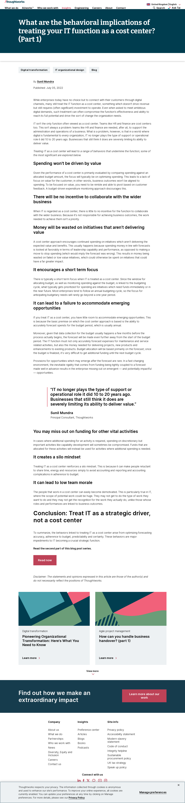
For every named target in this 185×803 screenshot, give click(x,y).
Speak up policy (117, 776)
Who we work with (59, 752)
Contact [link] (121, 12)
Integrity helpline (117, 760)
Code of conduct (117, 755)
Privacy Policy (77, 797)
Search (160, 12)
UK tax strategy (116, 772)
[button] (92, 682)
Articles (82, 743)
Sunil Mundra (45, 91)
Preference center (88, 739)
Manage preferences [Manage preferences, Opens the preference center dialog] (152, 792)
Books (82, 752)
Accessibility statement (121, 743)
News (51, 757)
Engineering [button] (82, 12)
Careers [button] (97, 12)
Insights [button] (66, 12)
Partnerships (55, 748)
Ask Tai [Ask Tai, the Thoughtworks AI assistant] (176, 11)
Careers (53, 769)
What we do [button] (11, 12)
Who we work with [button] (47, 12)
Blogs (81, 748)
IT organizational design (69, 79)
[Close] (178, 785)
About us (53, 739)
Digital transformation (34, 79)
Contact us (54, 773)
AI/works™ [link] (28, 12)
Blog (94, 79)
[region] (92, 792)
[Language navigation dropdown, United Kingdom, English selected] (163, 4)
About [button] (108, 12)
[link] (45, 570)
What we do (55, 743)
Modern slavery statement (116, 750)
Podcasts (83, 757)
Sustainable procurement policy (119, 766)
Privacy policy (115, 739)
